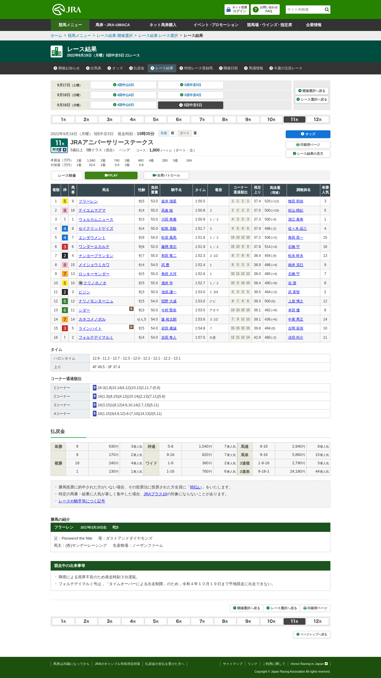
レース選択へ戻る (311, 99)
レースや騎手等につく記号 (82, 501)
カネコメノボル (92, 319)
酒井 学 (167, 283)
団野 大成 (169, 301)
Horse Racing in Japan (309, 663)
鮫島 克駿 (169, 228)
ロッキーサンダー (94, 274)
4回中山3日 (123, 85)
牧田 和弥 (295, 201)
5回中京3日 (190, 85)
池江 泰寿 (295, 219)
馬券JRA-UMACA (113, 25)
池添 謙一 (169, 292)
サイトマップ (233, 663)
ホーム (56, 35)
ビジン (84, 292)
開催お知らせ (67, 68)
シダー (84, 310)
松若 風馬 (169, 237)
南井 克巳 (295, 265)
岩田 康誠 (169, 328)
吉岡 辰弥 (295, 328)
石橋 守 (294, 247)
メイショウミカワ (94, 265)
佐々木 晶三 (297, 228)
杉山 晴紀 (295, 210)
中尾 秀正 (295, 319)
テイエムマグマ (92, 210)
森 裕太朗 (169, 319)
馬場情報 (253, 68)
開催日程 (228, 68)
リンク (252, 663)
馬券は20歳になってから (71, 663)
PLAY (111, 175)
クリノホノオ (95, 283)
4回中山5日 (123, 105)
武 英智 (294, 292)
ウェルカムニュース (96, 219)
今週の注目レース (286, 68)
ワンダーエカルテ (94, 246)
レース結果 (162, 68)
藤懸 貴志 (169, 247)
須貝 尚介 (295, 337)
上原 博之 (295, 301)
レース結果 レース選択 (158, 35)
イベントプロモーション (215, 25)
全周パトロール (166, 175)
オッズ (115, 68)
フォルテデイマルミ (96, 337)
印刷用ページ (308, 144)
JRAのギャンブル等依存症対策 (117, 663)
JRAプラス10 (155, 494)
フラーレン (88, 201)
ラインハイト (90, 328)
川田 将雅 (169, 219)
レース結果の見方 (308, 153)
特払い (196, 487)
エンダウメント (92, 237)
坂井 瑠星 (169, 201)
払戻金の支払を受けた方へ (165, 663)
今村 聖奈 (169, 310)
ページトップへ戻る (311, 634)
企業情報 (313, 25)
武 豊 (165, 265)
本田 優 (294, 310)
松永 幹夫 (295, 256)
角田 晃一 (295, 237)
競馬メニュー (70, 25)
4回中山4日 (123, 95)
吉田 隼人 (169, 337)
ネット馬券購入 (163, 25)
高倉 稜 (167, 210)
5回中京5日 (190, 105)
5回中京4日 (190, 95)
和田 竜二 (169, 256)
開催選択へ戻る (311, 91)
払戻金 (137, 68)
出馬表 (94, 68)
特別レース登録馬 (196, 68)
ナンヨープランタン (96, 256)
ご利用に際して (274, 663)
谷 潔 (292, 283)
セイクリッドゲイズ (96, 228)
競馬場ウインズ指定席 (269, 25)
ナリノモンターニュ (96, 301)
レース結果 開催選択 (115, 35)
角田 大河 (169, 274)
